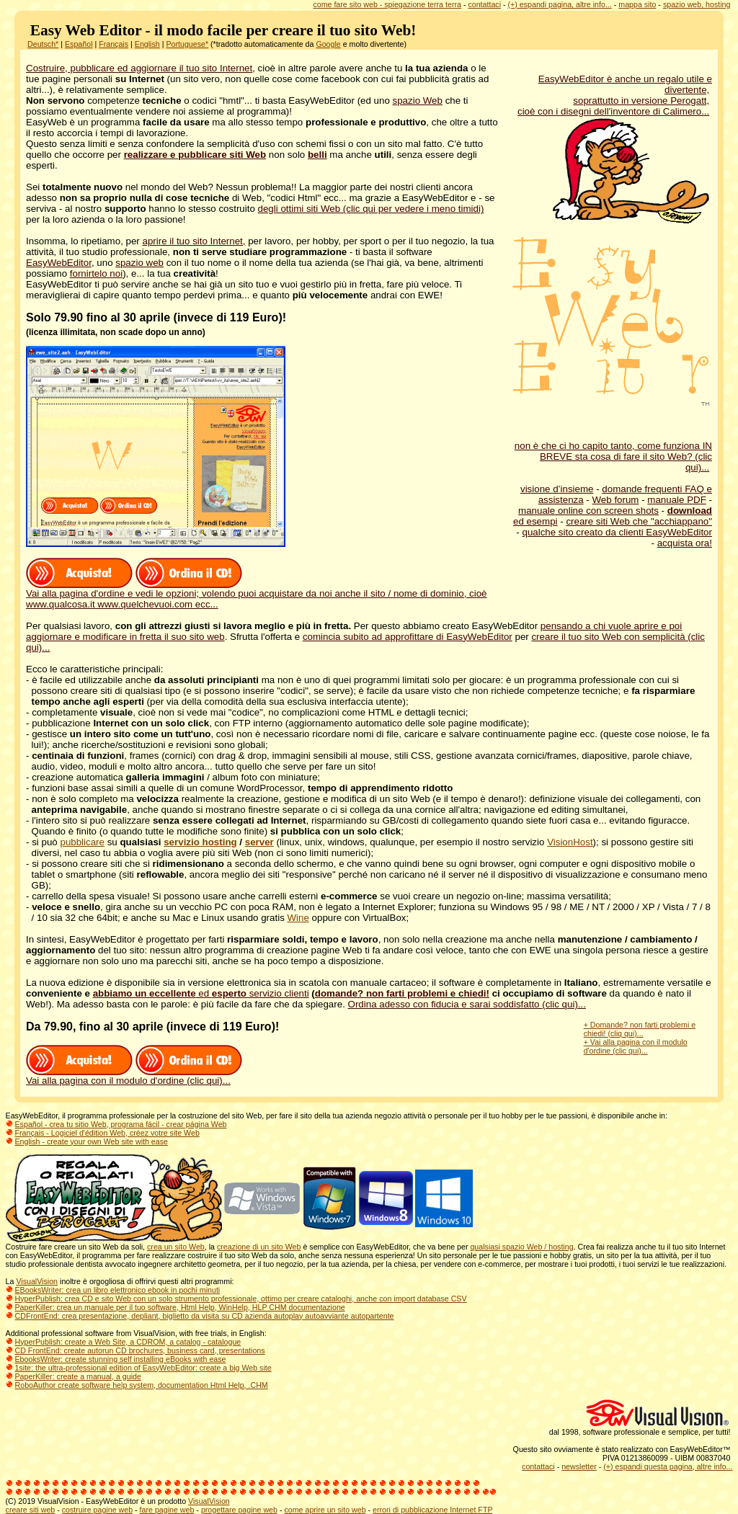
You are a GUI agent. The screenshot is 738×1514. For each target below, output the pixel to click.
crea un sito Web (176, 1246)
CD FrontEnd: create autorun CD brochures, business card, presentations (140, 1350)
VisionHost (569, 842)
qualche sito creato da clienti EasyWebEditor (617, 532)
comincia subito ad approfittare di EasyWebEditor (407, 636)
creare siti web (30, 1509)
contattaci (484, 4)
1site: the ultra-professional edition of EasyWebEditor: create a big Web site (143, 1367)
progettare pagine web (239, 1509)
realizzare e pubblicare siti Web (195, 154)
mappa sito (637, 4)
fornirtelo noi (96, 273)
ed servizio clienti (252, 993)
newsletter (579, 1466)
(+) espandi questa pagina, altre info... (667, 1466)
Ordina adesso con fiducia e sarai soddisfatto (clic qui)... (467, 1004)
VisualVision (37, 1281)
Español (79, 44)
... (705, 111)
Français (113, 44)
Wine (298, 917)
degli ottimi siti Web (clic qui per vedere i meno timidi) (371, 208)
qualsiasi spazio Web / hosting (521, 1246)
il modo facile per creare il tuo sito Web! (284, 30)
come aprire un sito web (324, 1509)
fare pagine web (167, 1509)
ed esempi (535, 521)
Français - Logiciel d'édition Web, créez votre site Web (107, 1132)
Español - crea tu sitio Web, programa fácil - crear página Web (121, 1124)
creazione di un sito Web (259, 1246)
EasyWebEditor (59, 262)
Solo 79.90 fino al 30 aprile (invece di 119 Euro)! (156, 317)
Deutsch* (42, 44)
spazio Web (418, 100)
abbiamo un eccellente (144, 993)
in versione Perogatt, (665, 100)
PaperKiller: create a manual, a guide (78, 1376)
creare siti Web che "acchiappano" (639, 521)
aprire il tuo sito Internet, (194, 241)
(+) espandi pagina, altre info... (560, 4)
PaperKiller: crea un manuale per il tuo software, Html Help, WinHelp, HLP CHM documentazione (180, 1307)
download (689, 510)
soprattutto (597, 100)
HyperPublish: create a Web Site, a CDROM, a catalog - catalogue (128, 1341)
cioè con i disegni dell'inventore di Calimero (609, 111)
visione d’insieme (557, 489)
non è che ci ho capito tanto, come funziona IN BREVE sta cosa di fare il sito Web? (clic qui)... (613, 456)
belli (317, 154)
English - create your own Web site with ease (91, 1141)
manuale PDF (676, 499)
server (259, 842)
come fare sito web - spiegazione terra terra (387, 4)
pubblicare (82, 842)
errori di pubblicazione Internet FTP (432, 1509)
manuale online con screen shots (588, 510)
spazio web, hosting (697, 4)
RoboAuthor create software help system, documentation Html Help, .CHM (141, 1385)
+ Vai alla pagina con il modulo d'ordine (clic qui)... (636, 1046)
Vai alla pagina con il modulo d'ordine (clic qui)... (128, 1080)
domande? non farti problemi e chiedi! (402, 993)
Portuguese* (187, 44)
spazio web (139, 262)
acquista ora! (684, 543)
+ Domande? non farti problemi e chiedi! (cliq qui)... (640, 1029)
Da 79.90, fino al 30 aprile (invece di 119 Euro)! (152, 1026)
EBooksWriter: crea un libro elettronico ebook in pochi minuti (118, 1290)
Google (328, 44)
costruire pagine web (97, 1509)
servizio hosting (200, 842)
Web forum (615, 499)
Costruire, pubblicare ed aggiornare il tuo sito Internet (139, 68)
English (147, 44)
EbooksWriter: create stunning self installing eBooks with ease (120, 1359)
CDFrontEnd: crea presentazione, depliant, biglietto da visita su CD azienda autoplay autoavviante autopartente (204, 1316)
